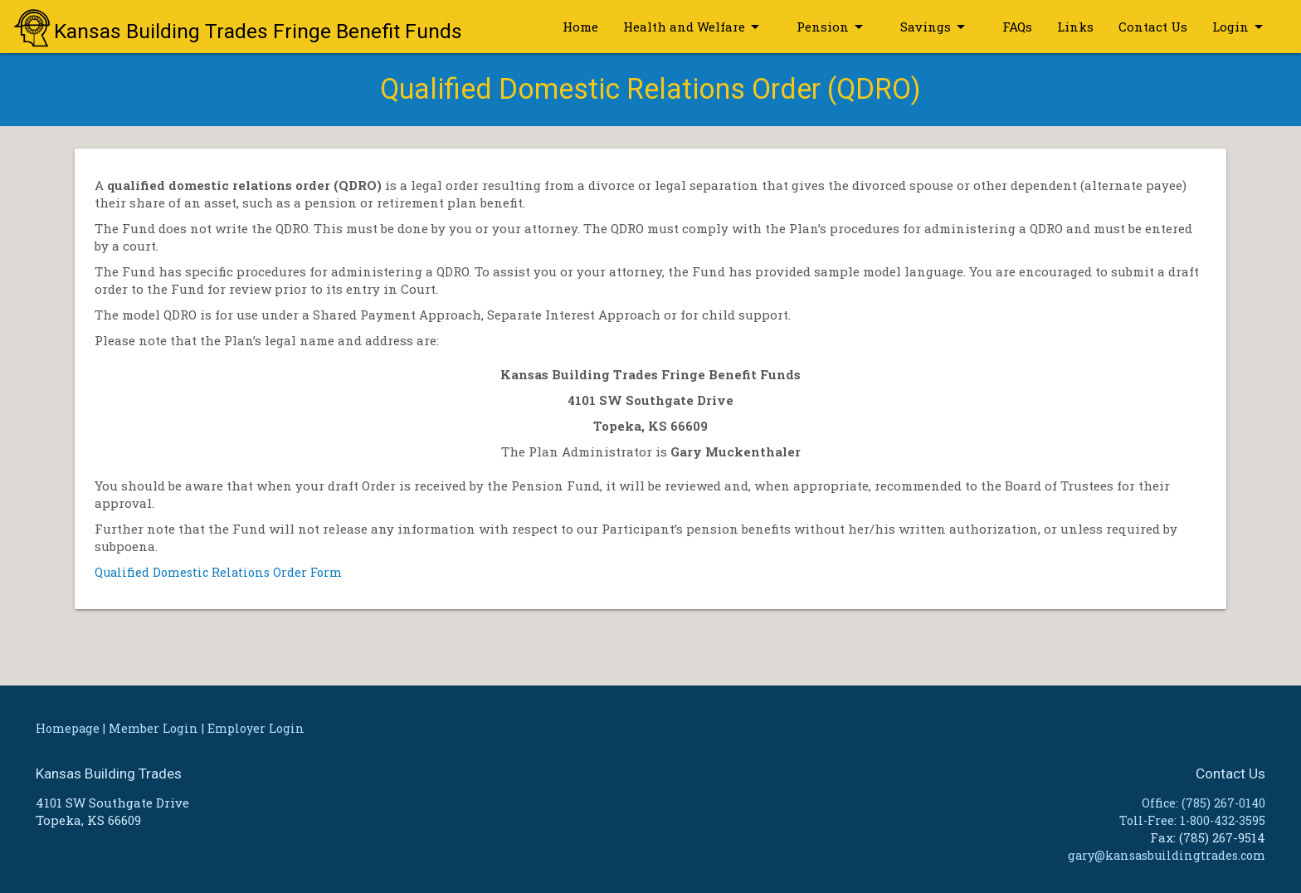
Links (1075, 26)
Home (580, 26)
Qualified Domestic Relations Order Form (221, 572)
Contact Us (1152, 26)
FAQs (1017, 26)
